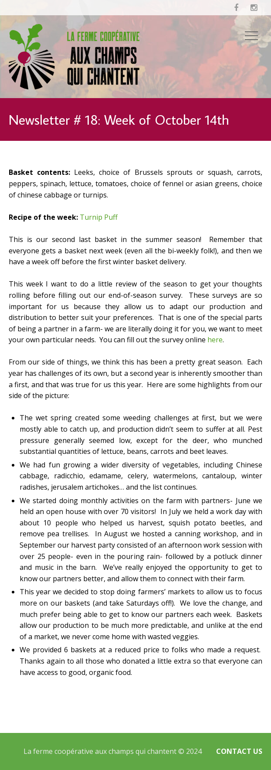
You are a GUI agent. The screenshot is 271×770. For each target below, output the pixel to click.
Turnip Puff (99, 217)
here (215, 339)
